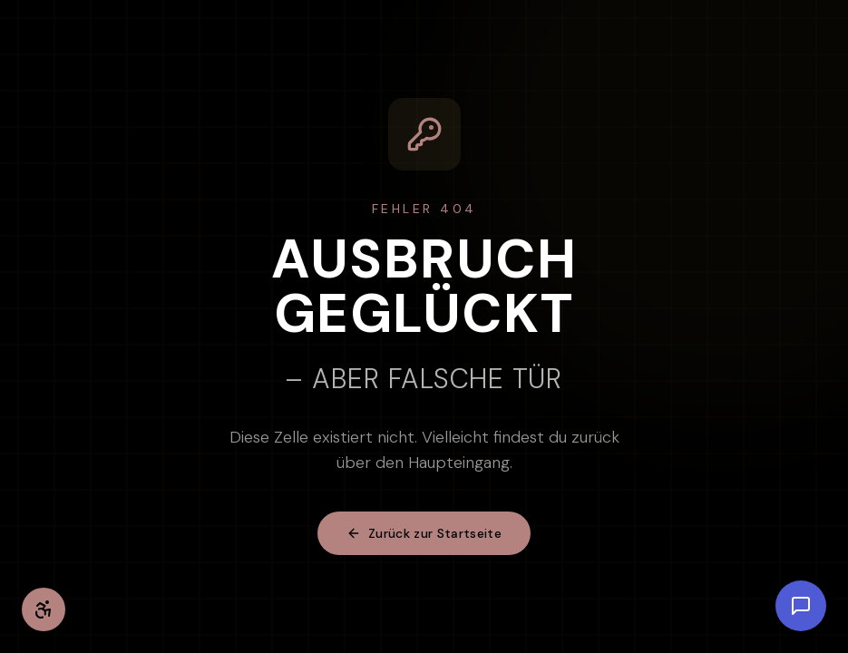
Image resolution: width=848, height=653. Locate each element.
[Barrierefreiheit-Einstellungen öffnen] (43, 609)
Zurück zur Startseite (424, 533)
